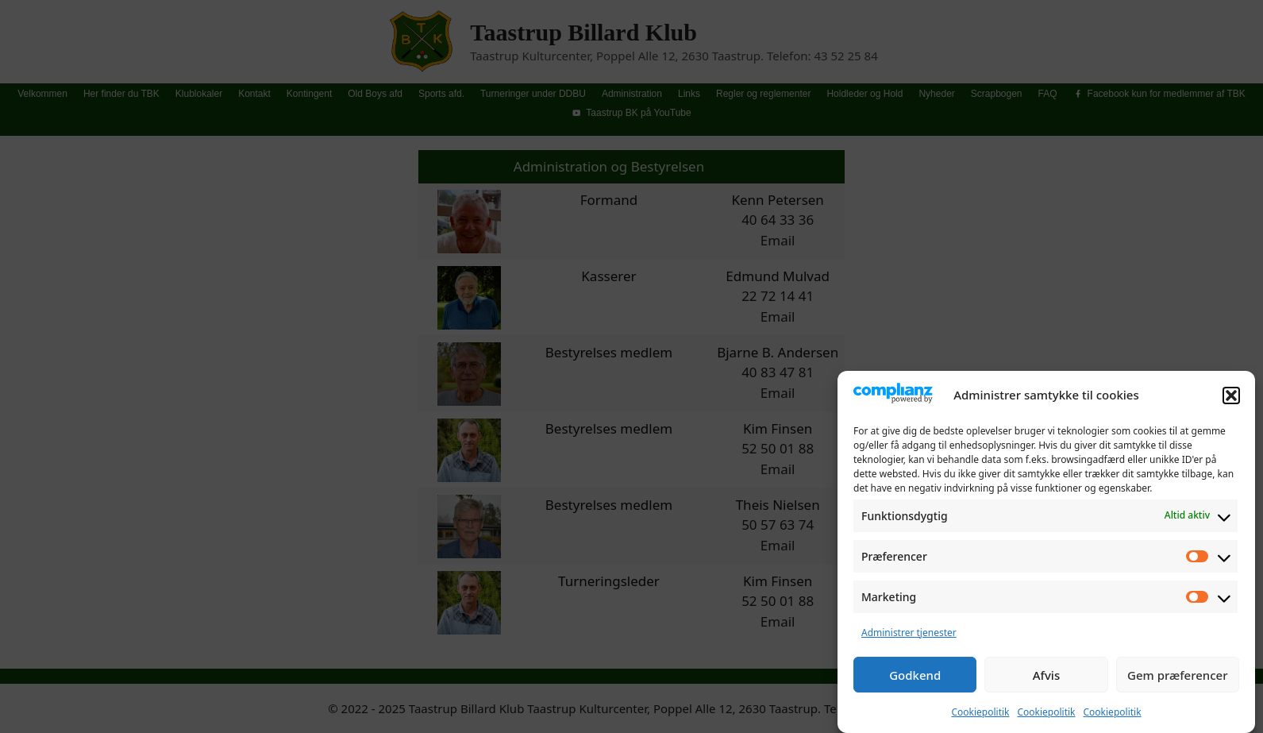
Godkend (915, 679)
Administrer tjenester (909, 636)
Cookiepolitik (980, 716)
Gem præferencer (1177, 679)
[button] (1231, 399)
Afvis (1046, 679)
